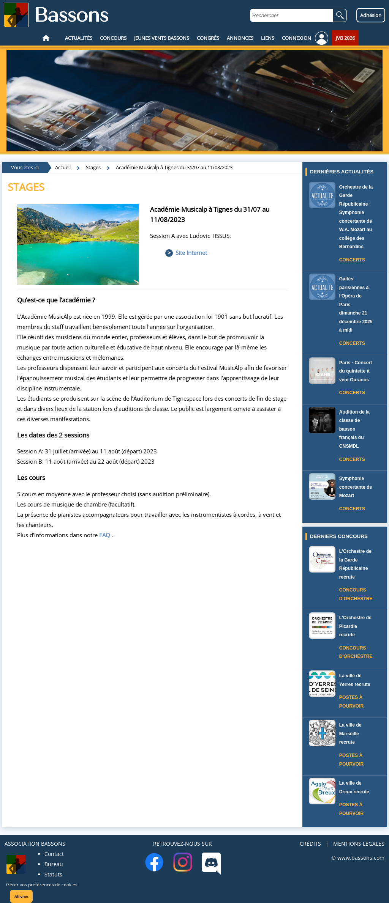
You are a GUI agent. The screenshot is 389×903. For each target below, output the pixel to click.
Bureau (53, 864)
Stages (93, 167)
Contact (54, 853)
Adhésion (370, 15)
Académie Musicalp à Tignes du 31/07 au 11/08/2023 (174, 167)
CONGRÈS (208, 38)
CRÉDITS (310, 843)
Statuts (53, 874)
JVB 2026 (345, 38)
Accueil (63, 167)
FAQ (104, 535)
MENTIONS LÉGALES (358, 843)
